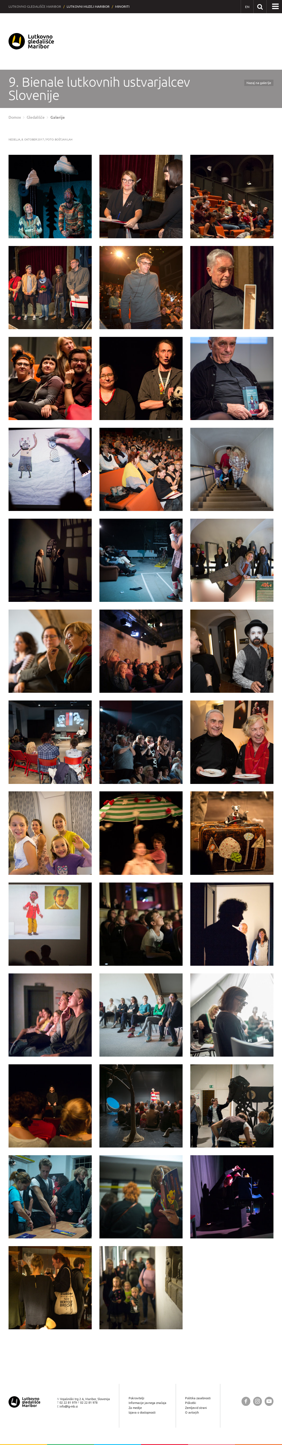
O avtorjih (192, 1412)
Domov (15, 117)
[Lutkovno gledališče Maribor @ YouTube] (269, 1401)
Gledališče (36, 117)
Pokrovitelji (136, 1398)
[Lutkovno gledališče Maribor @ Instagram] (257, 1401)
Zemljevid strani (196, 1407)
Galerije (57, 117)
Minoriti (122, 6)
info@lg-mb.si (68, 1406)
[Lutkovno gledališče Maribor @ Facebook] (246, 1401)
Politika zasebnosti (198, 1398)
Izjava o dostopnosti (142, 1412)
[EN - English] (247, 6)
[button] (275, 6)
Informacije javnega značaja (147, 1403)
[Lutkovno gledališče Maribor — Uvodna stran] (31, 41)
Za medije (135, 1407)
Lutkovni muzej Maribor (88, 6)
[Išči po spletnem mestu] (260, 6)
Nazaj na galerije (258, 83)
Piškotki (190, 1403)
